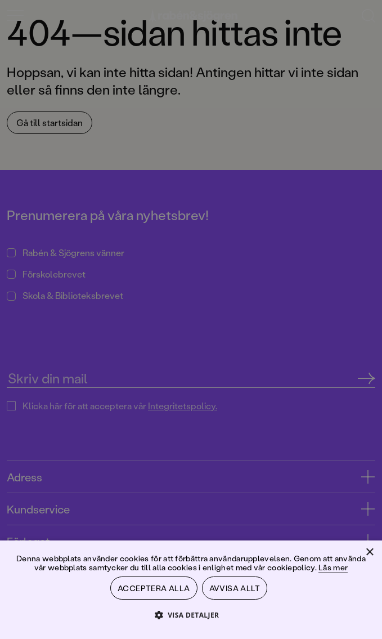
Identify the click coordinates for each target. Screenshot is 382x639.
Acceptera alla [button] (154, 588)
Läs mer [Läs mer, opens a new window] (333, 567)
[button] (191, 614)
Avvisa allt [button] (234, 588)
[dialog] (191, 319)
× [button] (369, 552)
